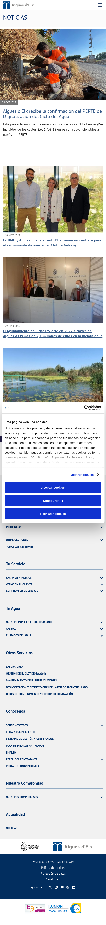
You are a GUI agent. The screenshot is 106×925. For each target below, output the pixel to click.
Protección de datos (53, 873)
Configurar (53, 500)
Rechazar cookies (53, 513)
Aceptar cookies (53, 487)
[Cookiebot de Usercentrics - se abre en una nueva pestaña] (83, 407)
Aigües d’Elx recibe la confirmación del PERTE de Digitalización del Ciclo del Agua (52, 113)
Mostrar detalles (82, 474)
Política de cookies (53, 868)
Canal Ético (53, 879)
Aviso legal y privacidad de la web (53, 862)
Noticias (11, 828)
